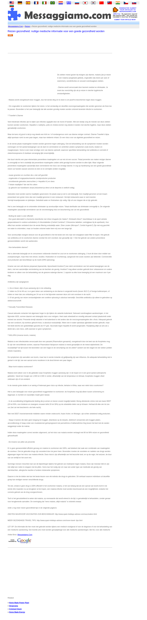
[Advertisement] (60, 45)
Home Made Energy (17, 612)
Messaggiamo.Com (15, 26)
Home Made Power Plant (19, 603)
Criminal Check (15, 609)
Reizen (27, 26)
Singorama (13, 606)
